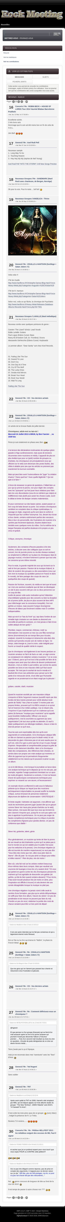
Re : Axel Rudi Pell (31, 143)
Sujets (45, 77)
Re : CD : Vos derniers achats (35, 398)
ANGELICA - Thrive (41, 199)
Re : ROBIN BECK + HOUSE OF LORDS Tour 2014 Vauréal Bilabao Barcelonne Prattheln (31, 109)
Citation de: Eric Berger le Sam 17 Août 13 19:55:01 (24, 963)
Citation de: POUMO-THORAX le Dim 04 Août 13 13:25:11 (26, 1144)
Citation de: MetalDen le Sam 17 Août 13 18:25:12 (24, 924)
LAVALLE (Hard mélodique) (44, 316)
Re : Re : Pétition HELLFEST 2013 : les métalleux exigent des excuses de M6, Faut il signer (32, 1133)
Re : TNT (27, 1087)
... (24, 101)
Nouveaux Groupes (23, 179)
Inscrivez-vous (26, 38)
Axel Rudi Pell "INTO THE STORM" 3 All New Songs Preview (32, 164)
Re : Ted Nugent (30, 1067)
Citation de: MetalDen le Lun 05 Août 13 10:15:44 (24, 1095)
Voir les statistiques (9, 57)
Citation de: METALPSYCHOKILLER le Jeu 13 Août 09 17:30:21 (28, 1022)
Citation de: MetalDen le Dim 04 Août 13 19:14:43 (24, 1163)
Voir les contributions (11, 61)
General (18, 143)
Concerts (19, 106)
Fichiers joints (19, 82)
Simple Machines (42, 1211)
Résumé (6, 53)
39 (27, 101)
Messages (19, 77)
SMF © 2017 (30, 1211)
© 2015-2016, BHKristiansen (32, 1216)
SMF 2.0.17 (21, 1211)
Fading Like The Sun (16, 386)
